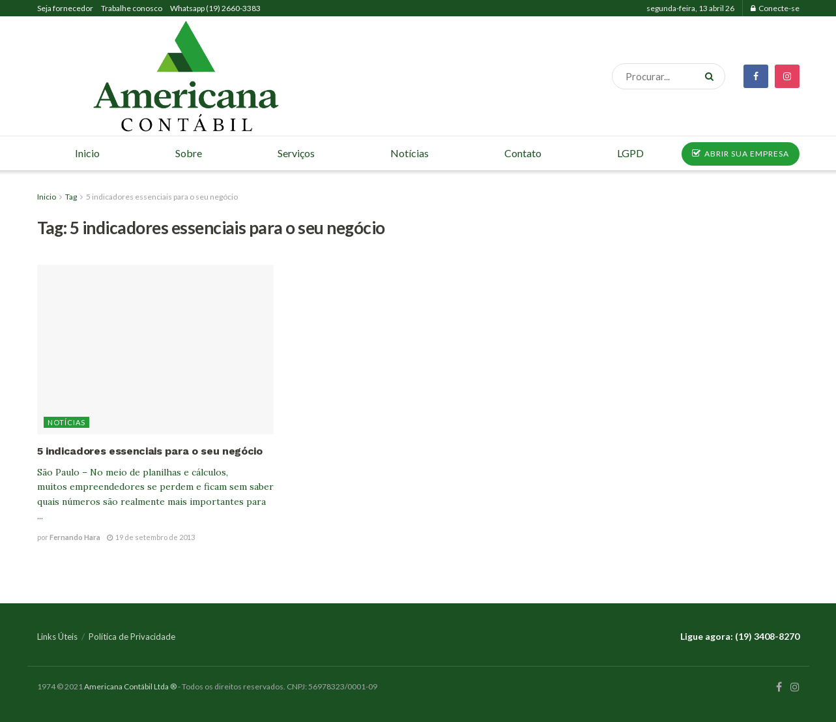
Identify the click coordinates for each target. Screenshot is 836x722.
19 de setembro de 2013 (151, 537)
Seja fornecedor (65, 8)
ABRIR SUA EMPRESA (740, 153)
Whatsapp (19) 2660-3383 (215, 8)
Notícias (66, 422)
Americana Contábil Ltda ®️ (130, 686)
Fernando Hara (75, 537)
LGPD (630, 153)
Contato (522, 153)
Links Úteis (57, 636)
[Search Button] (712, 76)
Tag (71, 197)
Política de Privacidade (132, 636)
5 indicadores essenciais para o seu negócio (162, 197)
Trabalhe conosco (131, 8)
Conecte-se (775, 8)
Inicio (46, 197)
